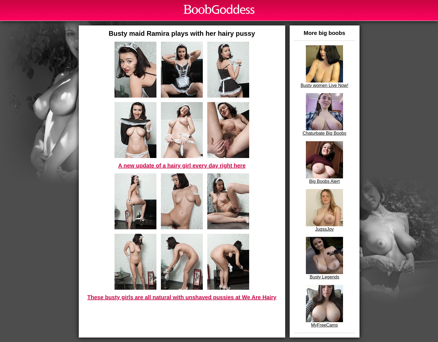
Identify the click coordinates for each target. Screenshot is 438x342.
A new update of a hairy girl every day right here (182, 165)
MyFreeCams (324, 306)
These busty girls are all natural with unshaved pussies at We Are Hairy (182, 297)
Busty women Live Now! (324, 66)
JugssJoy (324, 210)
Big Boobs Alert (324, 162)
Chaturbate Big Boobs (324, 114)
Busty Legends (324, 258)
